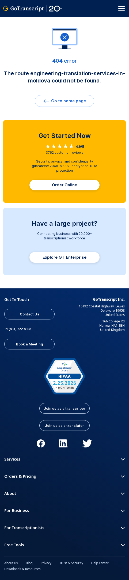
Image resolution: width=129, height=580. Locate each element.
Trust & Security (71, 563)
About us (11, 563)
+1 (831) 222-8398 (17, 329)
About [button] (64, 493)
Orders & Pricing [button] (64, 476)
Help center (100, 563)
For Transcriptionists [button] (64, 527)
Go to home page (64, 100)
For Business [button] (64, 510)
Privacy (46, 563)
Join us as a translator (64, 425)
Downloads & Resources (22, 569)
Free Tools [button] (64, 544)
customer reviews (65, 152)
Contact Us (29, 314)
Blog (29, 563)
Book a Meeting (29, 344)
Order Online (64, 184)
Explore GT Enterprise (64, 257)
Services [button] (64, 459)
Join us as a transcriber (64, 408)
